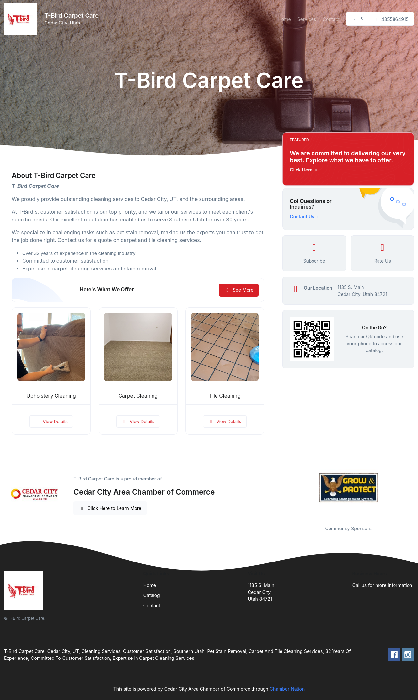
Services (306, 19)
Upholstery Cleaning (51, 396)
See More (238, 290)
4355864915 (391, 19)
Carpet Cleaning (138, 396)
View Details (51, 421)
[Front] (21, 19)
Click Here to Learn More (110, 508)
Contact (331, 19)
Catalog (151, 595)
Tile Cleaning (225, 396)
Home (284, 19)
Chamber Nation (287, 689)
